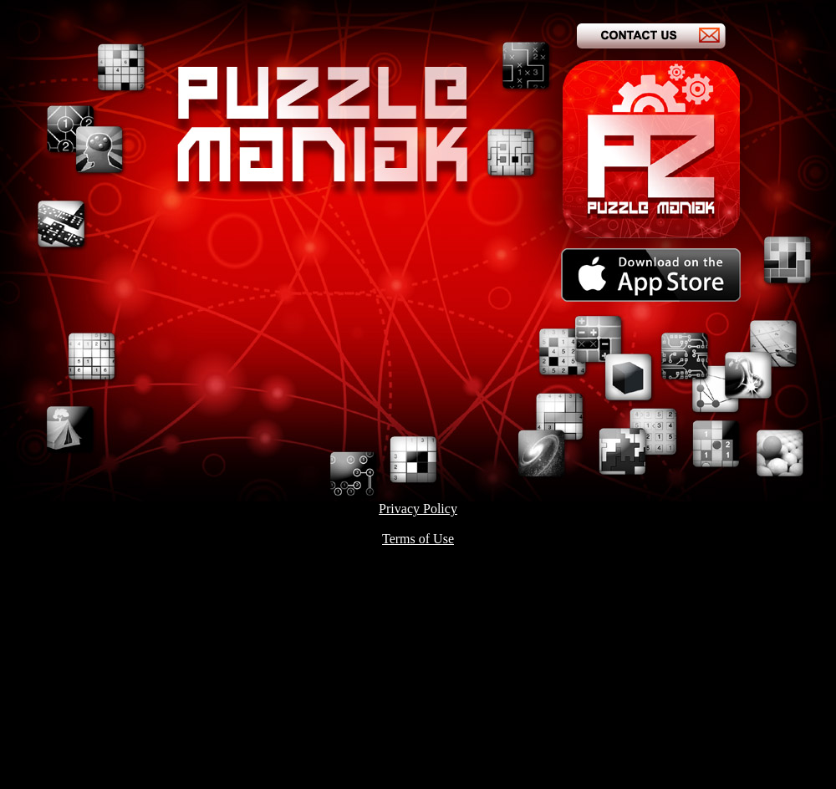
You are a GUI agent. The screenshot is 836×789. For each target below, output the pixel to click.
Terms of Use (418, 539)
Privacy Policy (418, 508)
